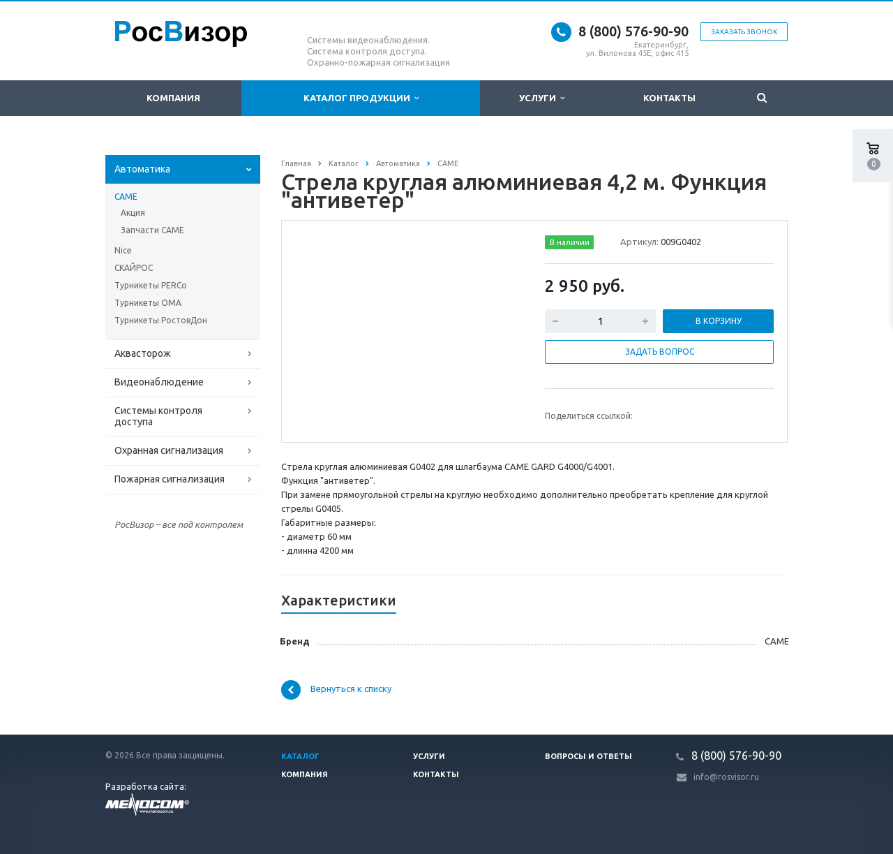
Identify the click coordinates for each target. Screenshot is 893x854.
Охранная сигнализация (168, 450)
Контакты (669, 98)
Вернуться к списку (336, 690)
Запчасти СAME (152, 230)
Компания (173, 98)
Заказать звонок (744, 32)
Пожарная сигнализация (169, 479)
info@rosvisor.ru (726, 776)
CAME (125, 196)
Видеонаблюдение (159, 382)
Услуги (541, 98)
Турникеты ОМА (147, 302)
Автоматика (142, 169)
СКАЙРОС (133, 267)
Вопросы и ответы (588, 756)
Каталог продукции (361, 98)
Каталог (300, 756)
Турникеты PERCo (150, 285)
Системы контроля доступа (158, 416)
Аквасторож (142, 353)
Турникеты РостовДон (160, 320)
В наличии (570, 242)
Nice (123, 250)
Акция (133, 212)
